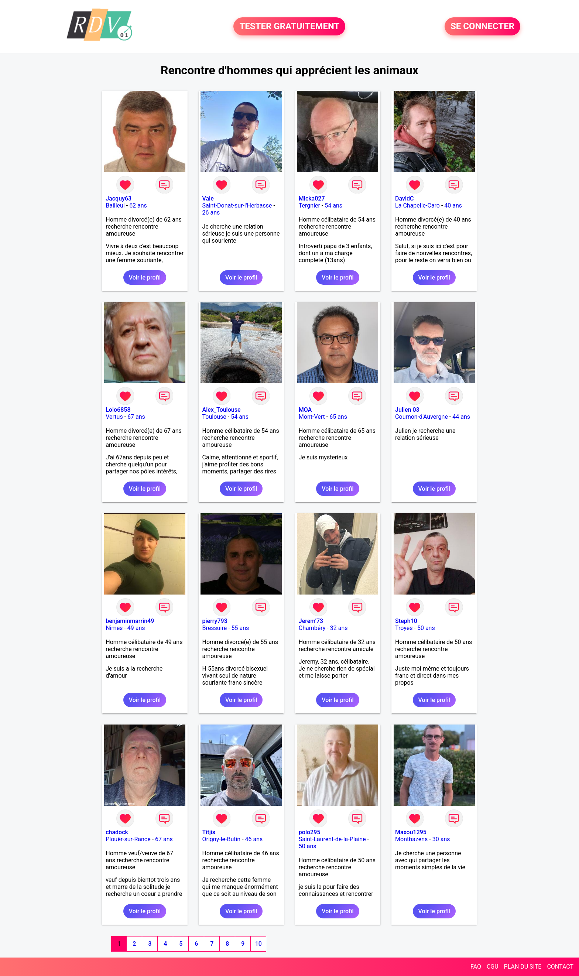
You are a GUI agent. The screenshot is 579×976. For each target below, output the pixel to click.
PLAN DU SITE (523, 966)
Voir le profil (145, 277)
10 (258, 943)
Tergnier (309, 205)
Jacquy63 (118, 198)
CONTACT (560, 966)
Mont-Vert (312, 416)
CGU (493, 966)
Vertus (114, 416)
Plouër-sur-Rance (128, 839)
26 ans (211, 212)
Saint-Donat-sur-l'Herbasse (237, 205)
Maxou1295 (410, 832)
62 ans (138, 205)
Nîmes (114, 627)
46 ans (254, 839)
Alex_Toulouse (221, 409)
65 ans (338, 416)
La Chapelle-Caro (417, 205)
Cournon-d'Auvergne (421, 416)
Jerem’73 (311, 620)
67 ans (136, 416)
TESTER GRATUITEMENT (289, 26)
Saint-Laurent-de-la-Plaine (332, 839)
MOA (305, 409)
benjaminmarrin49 (130, 620)
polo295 (310, 832)
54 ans (333, 205)
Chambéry (312, 627)
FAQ (475, 966)
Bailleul (115, 205)
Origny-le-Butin (221, 839)
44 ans (461, 416)
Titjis (208, 832)
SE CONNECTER (482, 26)
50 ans (426, 627)
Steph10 (406, 620)
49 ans (136, 627)
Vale (208, 198)
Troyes (403, 627)
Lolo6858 (118, 409)
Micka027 (312, 198)
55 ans (240, 627)
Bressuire (214, 627)
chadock (117, 832)
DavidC (404, 198)
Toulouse (214, 416)
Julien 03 (407, 409)
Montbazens (411, 839)
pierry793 (214, 620)
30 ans (441, 839)
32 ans (339, 627)
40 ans (453, 205)
